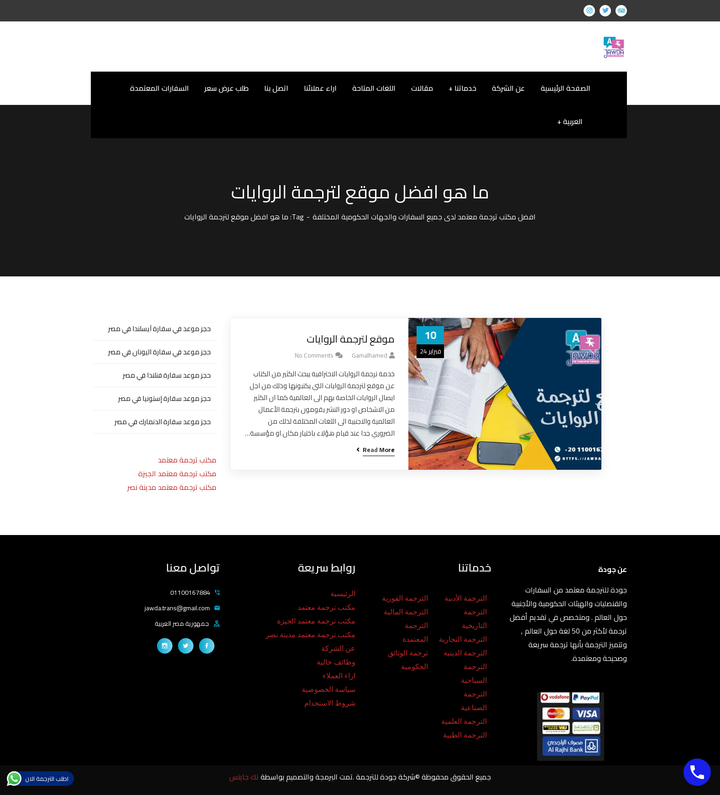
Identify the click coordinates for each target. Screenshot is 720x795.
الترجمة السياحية (474, 673)
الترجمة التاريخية (474, 619)
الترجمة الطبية (465, 735)
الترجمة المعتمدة (415, 632)
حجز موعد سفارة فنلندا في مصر (167, 375)
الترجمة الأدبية (465, 598)
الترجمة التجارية (463, 639)
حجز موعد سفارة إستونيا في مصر (164, 398)
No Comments (314, 355)
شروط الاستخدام (329, 703)
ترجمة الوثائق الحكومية (408, 660)
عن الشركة (338, 648)
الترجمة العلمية (464, 721)
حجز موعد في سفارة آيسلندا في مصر (159, 328)
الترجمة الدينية (465, 653)
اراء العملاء (339, 675)
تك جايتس (245, 777)
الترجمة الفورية (405, 598)
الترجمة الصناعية (474, 701)
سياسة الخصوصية (328, 689)
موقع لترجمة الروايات (351, 339)
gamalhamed (369, 355)
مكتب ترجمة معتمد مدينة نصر (171, 487)
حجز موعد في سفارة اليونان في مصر (159, 352)
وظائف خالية (336, 662)
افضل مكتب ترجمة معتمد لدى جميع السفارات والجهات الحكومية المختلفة (424, 216)
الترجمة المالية (406, 612)
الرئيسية (342, 593)
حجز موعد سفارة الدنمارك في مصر (163, 421)
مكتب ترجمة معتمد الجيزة (177, 473)
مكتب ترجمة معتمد (187, 460)
